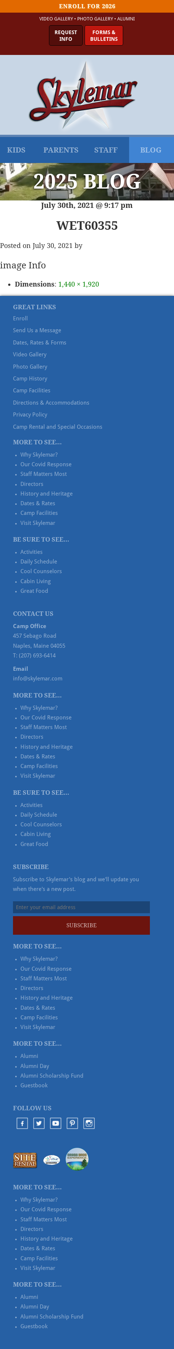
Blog (150, 150)
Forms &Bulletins (104, 35)
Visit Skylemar (37, 523)
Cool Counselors (41, 571)
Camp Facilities (31, 390)
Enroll (20, 318)
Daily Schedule (38, 561)
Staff (106, 150)
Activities (31, 552)
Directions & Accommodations (51, 402)
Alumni (126, 19)
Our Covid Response (46, 464)
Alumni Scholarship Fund (51, 1075)
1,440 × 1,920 (78, 284)
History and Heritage (46, 493)
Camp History (30, 378)
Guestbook (33, 1085)
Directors (31, 484)
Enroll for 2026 (87, 6)
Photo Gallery (95, 19)
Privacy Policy (30, 414)
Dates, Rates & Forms (39, 342)
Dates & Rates (37, 503)
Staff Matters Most (43, 474)
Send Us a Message (37, 330)
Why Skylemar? (39, 454)
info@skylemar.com (37, 678)
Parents (61, 150)
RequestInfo (66, 35)
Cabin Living (35, 581)
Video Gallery (56, 19)
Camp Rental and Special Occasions (57, 427)
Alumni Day (34, 1066)
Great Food (34, 591)
